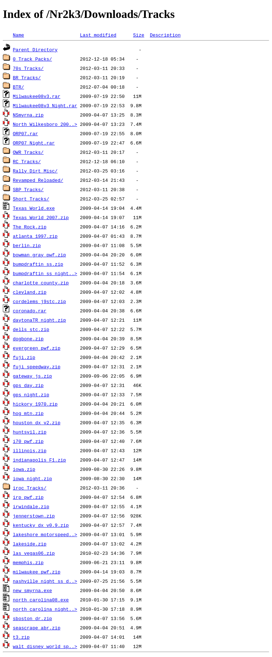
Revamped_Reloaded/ (38, 180)
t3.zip (21, 637)
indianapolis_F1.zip (39, 460)
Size (138, 35)
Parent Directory (35, 49)
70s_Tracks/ (28, 68)
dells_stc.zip (31, 329)
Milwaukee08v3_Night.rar (45, 105)
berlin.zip (27, 245)
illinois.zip (30, 450)
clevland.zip (30, 292)
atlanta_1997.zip (35, 236)
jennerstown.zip (34, 515)
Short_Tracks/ (31, 198)
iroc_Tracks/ (30, 488)
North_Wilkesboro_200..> (45, 124)
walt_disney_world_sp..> (45, 646)
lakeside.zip (30, 543)
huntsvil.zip (30, 432)
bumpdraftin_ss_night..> (45, 273)
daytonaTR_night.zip (39, 320)
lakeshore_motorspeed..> (45, 534)
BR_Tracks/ (27, 77)
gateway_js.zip (32, 376)
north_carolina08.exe (41, 599)
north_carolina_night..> (45, 609)
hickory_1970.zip (35, 404)
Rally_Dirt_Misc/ (35, 170)
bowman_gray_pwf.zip (39, 254)
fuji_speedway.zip (37, 366)
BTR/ (18, 87)
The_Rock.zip (30, 226)
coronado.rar (30, 310)
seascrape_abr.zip (37, 627)
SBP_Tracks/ (28, 189)
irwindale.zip (31, 506)
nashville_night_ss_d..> (45, 581)
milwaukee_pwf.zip (37, 571)
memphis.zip (28, 562)
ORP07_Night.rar (34, 143)
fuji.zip (24, 357)
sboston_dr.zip (32, 618)
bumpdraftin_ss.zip (38, 264)
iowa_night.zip (32, 478)
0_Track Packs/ (32, 59)
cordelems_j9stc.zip (39, 301)
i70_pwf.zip (28, 441)
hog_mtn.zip (28, 413)
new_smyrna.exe (32, 590)
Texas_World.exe (34, 208)
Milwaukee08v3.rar (37, 96)
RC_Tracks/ (27, 161)
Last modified (98, 35)
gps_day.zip (28, 385)
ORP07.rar (25, 133)
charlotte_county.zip (41, 282)
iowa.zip (24, 469)
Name (18, 35)
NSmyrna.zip (28, 115)
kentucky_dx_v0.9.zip (41, 525)
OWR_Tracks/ (28, 152)
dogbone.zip (28, 338)
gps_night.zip (31, 394)
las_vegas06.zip (34, 553)
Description (165, 35)
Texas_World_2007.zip (41, 217)
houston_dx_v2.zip (37, 422)
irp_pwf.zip (28, 497)
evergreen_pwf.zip (37, 348)
